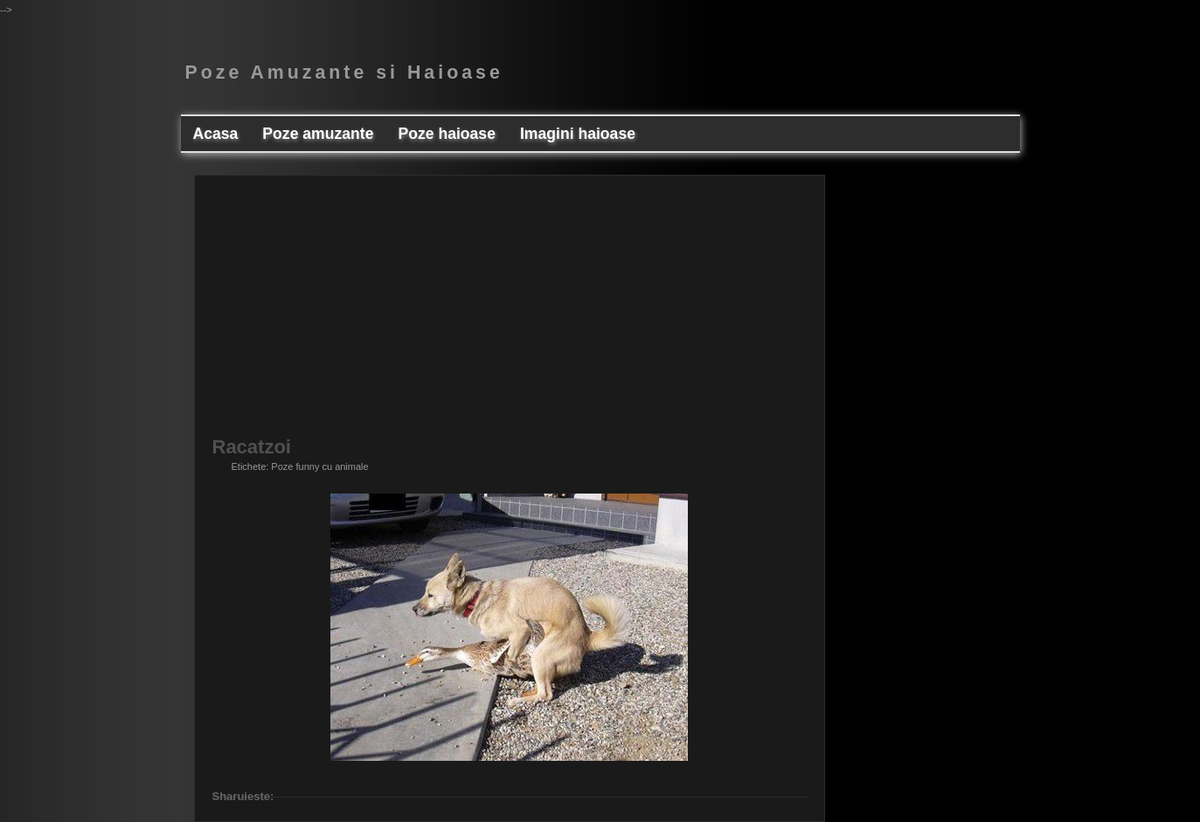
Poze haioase (446, 133)
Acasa (216, 133)
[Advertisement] (509, 315)
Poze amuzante (317, 133)
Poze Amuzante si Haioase (344, 72)
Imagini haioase (577, 133)
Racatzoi (251, 447)
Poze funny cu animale (319, 466)
